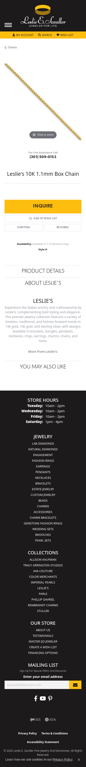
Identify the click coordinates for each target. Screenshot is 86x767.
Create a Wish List (43, 647)
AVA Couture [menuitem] (43, 571)
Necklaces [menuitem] (43, 478)
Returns (63, 227)
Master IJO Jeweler (43, 641)
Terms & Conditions (54, 733)
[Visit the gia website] (50, 719)
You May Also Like (43, 367)
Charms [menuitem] (43, 506)
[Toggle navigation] (8, 24)
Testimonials (43, 636)
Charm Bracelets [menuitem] (43, 518)
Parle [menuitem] (43, 594)
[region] (43, 101)
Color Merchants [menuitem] (43, 577)
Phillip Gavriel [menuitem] (43, 599)
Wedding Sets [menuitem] (43, 529)
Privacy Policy (27, 733)
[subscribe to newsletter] (75, 685)
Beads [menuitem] (43, 500)
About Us (43, 630)
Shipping (23, 227)
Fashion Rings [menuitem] (43, 461)
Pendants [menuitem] (43, 472)
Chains (12, 47)
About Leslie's (43, 283)
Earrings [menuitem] (43, 466)
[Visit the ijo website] (35, 719)
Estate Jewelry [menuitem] (43, 489)
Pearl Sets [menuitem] (43, 540)
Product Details (43, 271)
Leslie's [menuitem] (43, 588)
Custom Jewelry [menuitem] (43, 495)
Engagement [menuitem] (43, 455)
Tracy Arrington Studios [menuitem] (43, 565)
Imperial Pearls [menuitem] (43, 582)
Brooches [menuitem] (43, 535)
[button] (23, 35)
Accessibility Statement (43, 742)
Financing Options (43, 653)
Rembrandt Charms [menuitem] (43, 605)
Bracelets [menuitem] (43, 483)
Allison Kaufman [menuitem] (43, 559)
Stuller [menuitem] (43, 611)
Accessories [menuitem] (43, 512)
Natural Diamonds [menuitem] (43, 449)
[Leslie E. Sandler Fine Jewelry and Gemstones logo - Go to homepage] (43, 16)
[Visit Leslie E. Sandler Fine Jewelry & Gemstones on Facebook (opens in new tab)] (35, 698)
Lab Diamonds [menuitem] (43, 443)
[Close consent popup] (79, 759)
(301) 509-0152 (43, 157)
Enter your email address (43, 676)
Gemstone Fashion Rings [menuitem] (43, 523)
